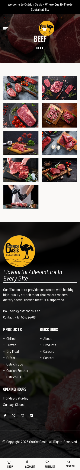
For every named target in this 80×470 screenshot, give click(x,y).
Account (30, 466)
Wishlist (50, 466)
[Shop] (9, 462)
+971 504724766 (25, 317)
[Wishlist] (47, 462)
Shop (10, 466)
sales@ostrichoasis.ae (25, 311)
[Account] (27, 462)
